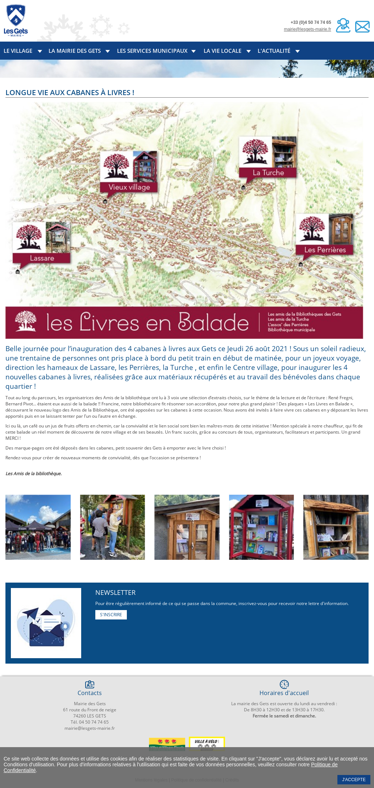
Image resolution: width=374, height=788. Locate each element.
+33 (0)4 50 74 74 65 (311, 22)
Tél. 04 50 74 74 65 (90, 722)
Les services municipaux (152, 51)
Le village (18, 51)
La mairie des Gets (75, 51)
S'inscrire (111, 615)
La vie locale (222, 51)
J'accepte (354, 779)
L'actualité (274, 51)
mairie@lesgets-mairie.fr (307, 29)
